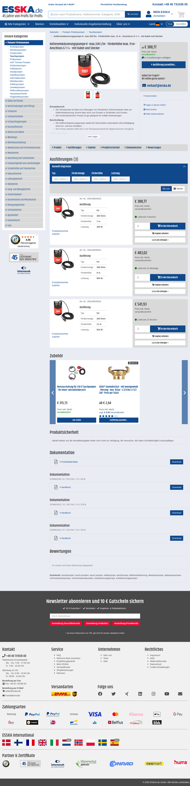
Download (176, 462)
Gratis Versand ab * (61, 4)
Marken (39, 24)
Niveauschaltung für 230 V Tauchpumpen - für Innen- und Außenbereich (76, 388)
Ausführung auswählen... (163, 65)
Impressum (155, 655)
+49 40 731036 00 (14, 656)
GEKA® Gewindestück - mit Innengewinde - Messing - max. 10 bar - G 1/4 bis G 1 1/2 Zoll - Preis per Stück (118, 390)
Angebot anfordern (160, 233)
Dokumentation (150, 96)
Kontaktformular (11, 695)
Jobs (105, 661)
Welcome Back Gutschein (68, 658)
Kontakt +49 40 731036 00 (170, 4)
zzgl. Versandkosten (111, 412)
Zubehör (91, 148)
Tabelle (178, 188)
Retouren (61, 673)
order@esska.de (11, 691)
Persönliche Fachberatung (114, 4)
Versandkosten (63, 667)
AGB (152, 658)
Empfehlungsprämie (66, 661)
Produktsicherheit (110, 148)
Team (105, 658)
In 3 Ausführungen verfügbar (156, 57)
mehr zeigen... (93, 137)
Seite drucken (150, 109)
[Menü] (37, 236)
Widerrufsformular (158, 661)
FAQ (59, 655)
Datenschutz (156, 664)
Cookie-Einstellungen (160, 667)
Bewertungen (153, 148)
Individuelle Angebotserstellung (92, 24)
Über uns (107, 655)
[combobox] (61, 179)
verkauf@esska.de (156, 85)
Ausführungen (73, 148)
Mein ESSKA (63, 664)
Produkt (56, 148)
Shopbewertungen (65, 670)
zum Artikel (76, 420)
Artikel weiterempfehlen (154, 114)
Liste (166, 188)
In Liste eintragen (160, 240)
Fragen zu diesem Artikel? (155, 105)
